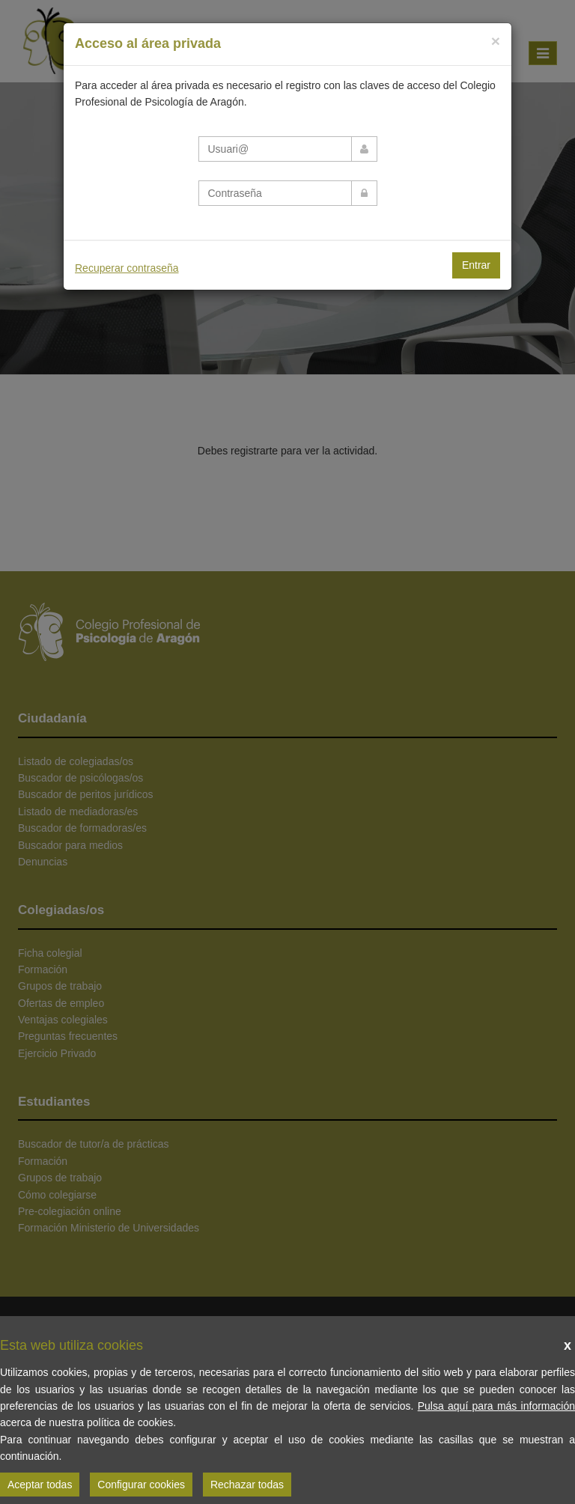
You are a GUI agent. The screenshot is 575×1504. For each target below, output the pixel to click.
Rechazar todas (247, 1485)
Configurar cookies (141, 1485)
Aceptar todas (39, 1485)
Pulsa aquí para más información (496, 1406)
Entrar (476, 265)
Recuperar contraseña (127, 268)
